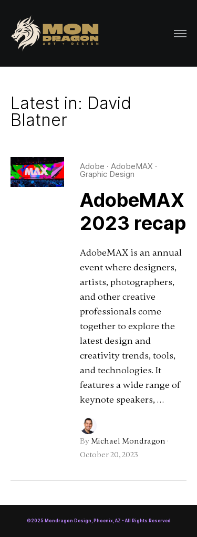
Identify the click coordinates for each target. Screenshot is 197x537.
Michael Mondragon (128, 441)
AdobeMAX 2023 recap (133, 211)
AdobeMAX (132, 166)
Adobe (92, 166)
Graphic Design (107, 174)
